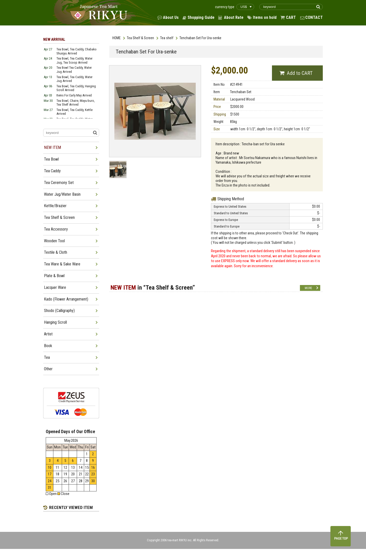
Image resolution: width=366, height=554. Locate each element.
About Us (171, 17)
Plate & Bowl (54, 275)
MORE (308, 288)
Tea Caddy (52, 170)
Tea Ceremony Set (59, 182)
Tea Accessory (56, 229)
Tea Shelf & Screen (140, 38)
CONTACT (314, 17)
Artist (48, 334)
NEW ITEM (52, 147)
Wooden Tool (54, 240)
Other (48, 368)
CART (291, 17)
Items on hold (265, 17)
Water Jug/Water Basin (62, 194)
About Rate (233, 17)
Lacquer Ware (55, 287)
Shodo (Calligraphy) (59, 310)
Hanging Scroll (55, 322)
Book (48, 345)
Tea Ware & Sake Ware (62, 264)
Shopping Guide (201, 17)
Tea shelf (166, 38)
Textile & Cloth (55, 252)
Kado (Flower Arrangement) (66, 299)
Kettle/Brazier (55, 205)
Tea (47, 357)
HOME (116, 38)
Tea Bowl (51, 159)
